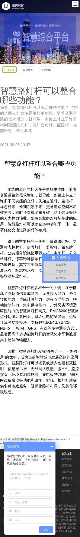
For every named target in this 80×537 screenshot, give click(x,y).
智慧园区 (67, 465)
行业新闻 (9, 70)
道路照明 (67, 471)
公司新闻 (28, 69)
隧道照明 (67, 478)
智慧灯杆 (67, 491)
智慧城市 (67, 459)
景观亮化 (67, 484)
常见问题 (46, 69)
